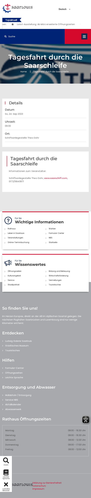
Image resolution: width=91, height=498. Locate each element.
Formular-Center (56, 233)
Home (23, 71)
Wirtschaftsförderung (58, 275)
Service (11, 280)
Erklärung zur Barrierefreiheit (47, 482)
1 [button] (36, 24)
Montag (9, 430)
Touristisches (55, 284)
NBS (50, 237)
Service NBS (11, 399)
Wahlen (52, 228)
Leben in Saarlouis (16, 233)
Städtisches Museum (17, 345)
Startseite (53, 242)
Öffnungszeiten (14, 271)
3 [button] (45, 24)
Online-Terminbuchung (18, 242)
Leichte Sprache (14, 377)
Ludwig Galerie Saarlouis (18, 341)
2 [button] (41, 24)
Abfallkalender (13, 404)
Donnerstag (11, 444)
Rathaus (12, 228)
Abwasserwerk (13, 409)
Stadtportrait (13, 284)
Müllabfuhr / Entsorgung (18, 395)
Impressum (38, 488)
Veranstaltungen (15, 237)
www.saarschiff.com (55, 178)
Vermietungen (55, 280)
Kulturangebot (14, 275)
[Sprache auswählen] (61, 9)
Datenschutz (39, 485)
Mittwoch (10, 439)
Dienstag (10, 435)
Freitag (9, 449)
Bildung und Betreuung (59, 271)
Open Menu (84, 36)
